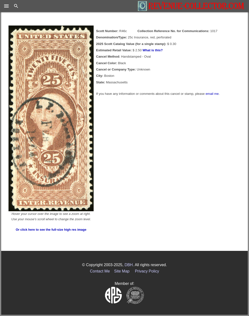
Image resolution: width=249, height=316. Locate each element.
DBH (128, 265)
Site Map (121, 271)
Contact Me (100, 271)
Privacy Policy (147, 271)
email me (212, 94)
